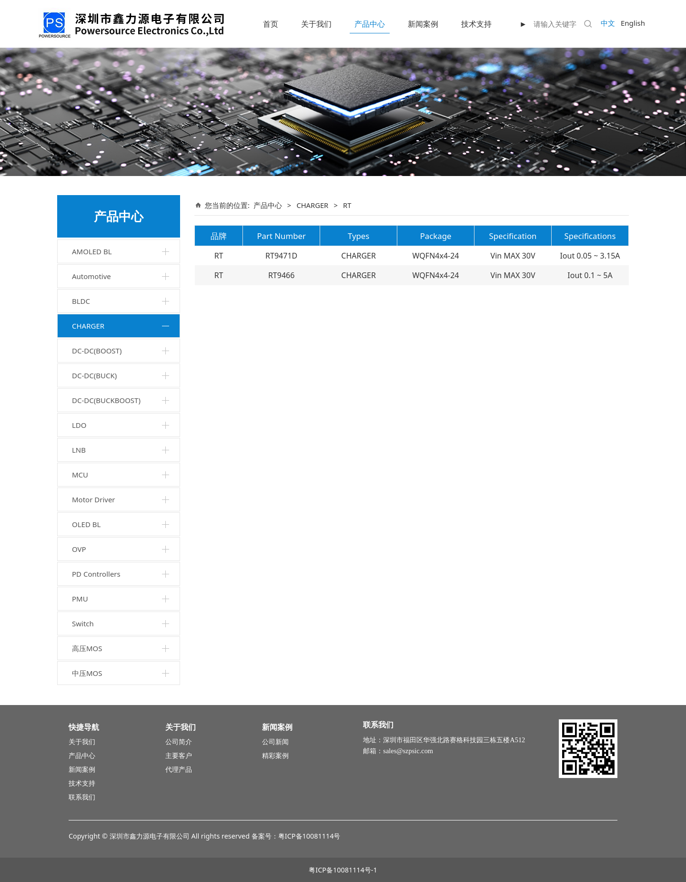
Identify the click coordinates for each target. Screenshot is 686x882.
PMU (80, 598)
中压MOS (87, 673)
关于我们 (316, 24)
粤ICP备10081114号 (309, 835)
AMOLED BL (92, 251)
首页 (270, 24)
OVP (79, 549)
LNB (79, 450)
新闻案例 (423, 24)
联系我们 (82, 797)
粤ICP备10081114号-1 (343, 869)
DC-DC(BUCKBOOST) (106, 400)
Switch (83, 623)
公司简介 (178, 742)
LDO (79, 425)
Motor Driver (93, 499)
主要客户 (178, 755)
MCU (80, 474)
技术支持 (476, 24)
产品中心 (369, 24)
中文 (608, 23)
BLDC (81, 301)
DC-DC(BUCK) (94, 375)
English (633, 23)
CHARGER (88, 326)
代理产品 (178, 769)
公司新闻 (275, 742)
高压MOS (87, 648)
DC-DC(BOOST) (96, 350)
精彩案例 (275, 755)
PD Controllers (96, 574)
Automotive (91, 276)
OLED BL (86, 524)
